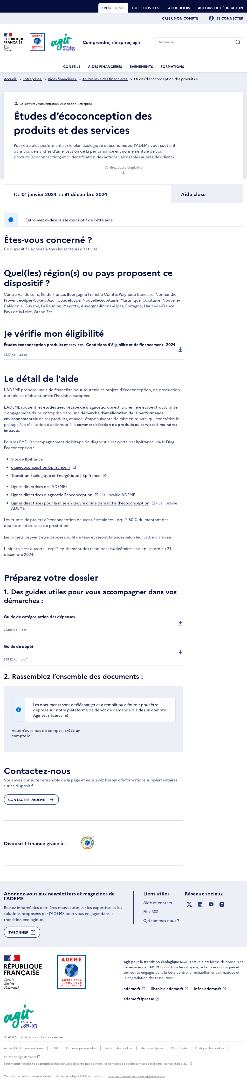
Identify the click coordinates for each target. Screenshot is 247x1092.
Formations (172, 66)
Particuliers (178, 7)
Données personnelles (81, 1048)
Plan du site (179, 1048)
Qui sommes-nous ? (161, 920)
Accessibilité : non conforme (23, 1048)
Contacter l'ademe (31, 799)
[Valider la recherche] (238, 42)
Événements (141, 66)
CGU (54, 1048)
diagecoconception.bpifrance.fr (40, 467)
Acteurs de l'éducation (220, 7)
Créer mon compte (180, 18)
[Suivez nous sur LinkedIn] (200, 904)
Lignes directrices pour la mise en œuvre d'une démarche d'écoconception (80, 502)
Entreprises (113, 7)
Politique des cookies (209, 1048)
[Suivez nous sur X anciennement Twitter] (189, 904)
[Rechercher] (199, 42)
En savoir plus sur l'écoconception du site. (136, 1076)
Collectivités (145, 7)
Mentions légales (151, 1048)
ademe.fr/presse (141, 999)
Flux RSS (150, 911)
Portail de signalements (22, 1056)
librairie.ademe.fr (169, 988)
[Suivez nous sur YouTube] (211, 904)
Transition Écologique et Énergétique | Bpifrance (55, 475)
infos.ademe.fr (210, 988)
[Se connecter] (230, 18)
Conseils (71, 66)
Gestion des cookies (118, 1048)
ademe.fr (134, 988)
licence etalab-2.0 (177, 1063)
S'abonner (22, 933)
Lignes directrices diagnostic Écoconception (51, 494)
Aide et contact (157, 902)
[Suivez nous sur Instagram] (222, 904)
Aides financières (105, 66)
